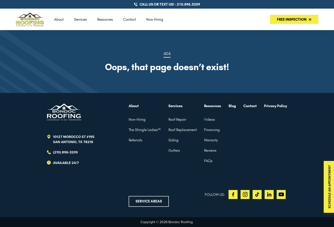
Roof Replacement (182, 130)
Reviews (210, 150)
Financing (212, 130)
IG (245, 194)
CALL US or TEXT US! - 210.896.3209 (170, 4)
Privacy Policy (275, 106)
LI (269, 194)
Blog (232, 106)
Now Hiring (154, 19)
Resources (105, 19)
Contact (129, 19)
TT (257, 194)
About (59, 19)
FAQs (208, 161)
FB (233, 194)
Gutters (174, 150)
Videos (209, 119)
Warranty (211, 140)
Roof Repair (177, 119)
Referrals (135, 140)
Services (80, 19)
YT (281, 194)
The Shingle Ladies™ (145, 130)
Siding (173, 140)
